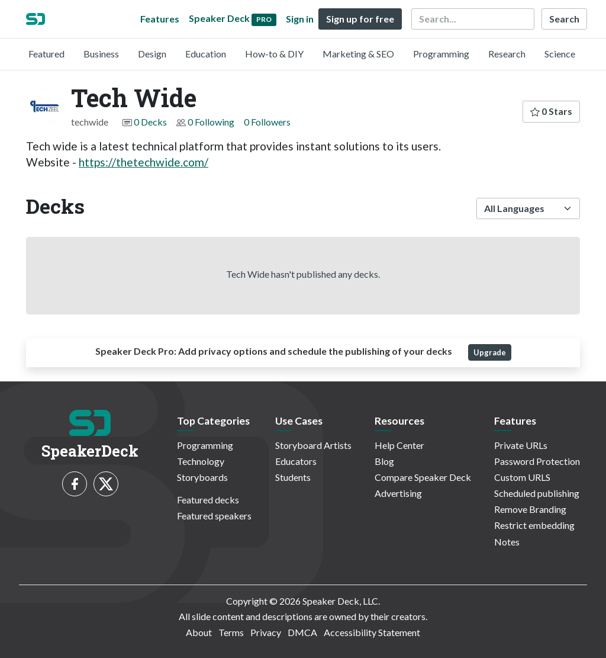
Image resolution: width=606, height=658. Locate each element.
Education (205, 53)
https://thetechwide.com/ (143, 162)
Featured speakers (214, 515)
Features (159, 18)
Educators (296, 461)
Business (101, 53)
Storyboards (202, 477)
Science (559, 53)
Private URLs (520, 445)
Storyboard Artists (313, 445)
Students (293, 477)
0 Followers (267, 121)
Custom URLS (522, 477)
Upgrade (489, 352)
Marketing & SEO (358, 53)
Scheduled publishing (536, 493)
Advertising (398, 493)
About (199, 632)
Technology (200, 461)
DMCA (302, 632)
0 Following (211, 121)
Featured (46, 53)
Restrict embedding (534, 525)
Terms (231, 632)
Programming (441, 53)
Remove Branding (530, 509)
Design (152, 53)
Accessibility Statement (372, 632)
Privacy (265, 632)
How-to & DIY (274, 53)
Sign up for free (360, 18)
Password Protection (537, 461)
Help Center (399, 445)
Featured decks (208, 499)
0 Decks (150, 121)
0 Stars (551, 111)
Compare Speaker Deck (423, 477)
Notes (507, 541)
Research (507, 53)
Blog (384, 461)
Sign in (300, 18)
